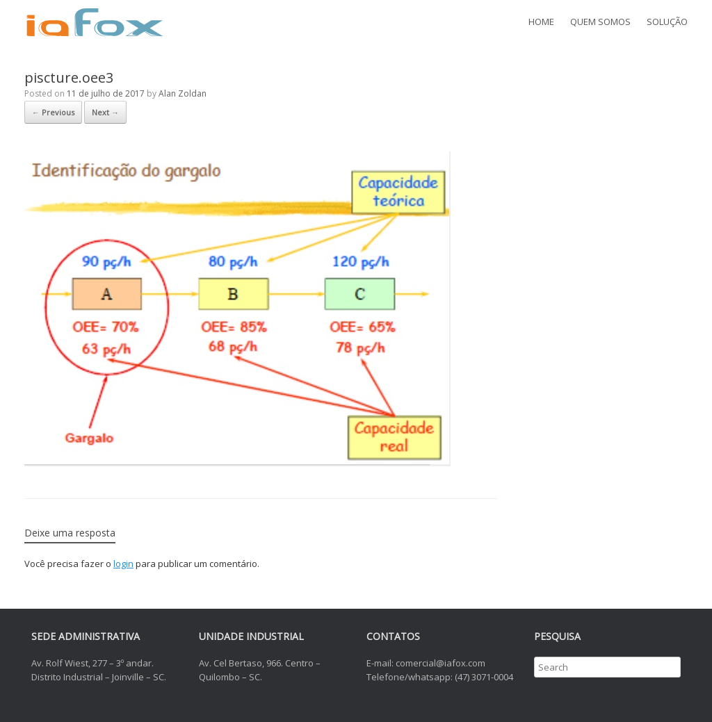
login (123, 563)
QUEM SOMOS (600, 21)
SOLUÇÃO (667, 21)
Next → (105, 112)
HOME (541, 21)
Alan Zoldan (183, 93)
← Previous (53, 112)
